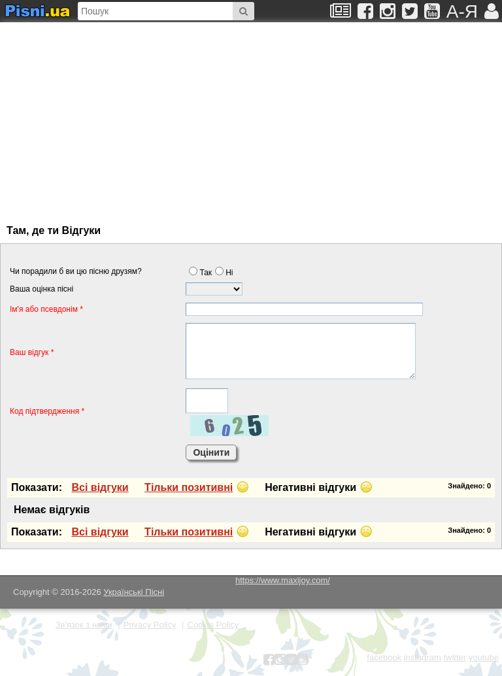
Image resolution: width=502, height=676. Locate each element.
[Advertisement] (134, 117)
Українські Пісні (133, 592)
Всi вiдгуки (99, 487)
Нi (224, 272)
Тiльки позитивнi (188, 487)
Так (200, 272)
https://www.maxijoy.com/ (282, 580)
